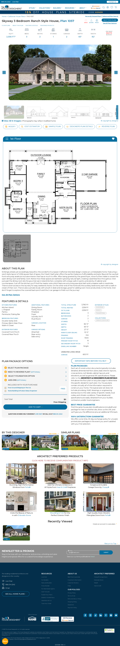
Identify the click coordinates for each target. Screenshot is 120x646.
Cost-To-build (45, 591)
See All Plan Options (11, 295)
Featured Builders (46, 583)
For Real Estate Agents (48, 588)
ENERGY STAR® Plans (47, 597)
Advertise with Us (46, 600)
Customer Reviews (73, 583)
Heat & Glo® (97, 586)
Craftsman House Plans (16, 16)
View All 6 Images (11, 121)
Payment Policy (72, 607)
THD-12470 (6, 449)
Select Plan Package (16, 367)
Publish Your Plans (46, 594)
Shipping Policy (72, 601)
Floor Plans (6, 25)
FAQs (69, 586)
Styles (32, 8)
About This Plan (18, 25)
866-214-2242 (5, 2)
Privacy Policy (72, 593)
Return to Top (111, 544)
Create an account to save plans (105, 524)
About (82, 8)
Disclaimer (71, 604)
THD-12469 (35, 449)
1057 (7, 539)
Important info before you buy (91, 361)
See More (54, 434)
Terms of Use (71, 596)
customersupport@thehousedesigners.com (25, 639)
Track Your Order (46, 603)
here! (93, 557)
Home (4, 16)
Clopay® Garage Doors (100, 577)
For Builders (44, 580)
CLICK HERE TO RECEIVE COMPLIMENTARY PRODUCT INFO (60, 460)
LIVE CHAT (38, 414)
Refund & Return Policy (74, 599)
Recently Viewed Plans (93, 16)
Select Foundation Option (19, 376)
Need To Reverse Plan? (22, 372)
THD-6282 (64, 449)
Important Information (74, 580)
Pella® (96, 583)
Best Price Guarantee (74, 577)
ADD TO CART (35, 407)
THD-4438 (94, 449)
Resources (70, 8)
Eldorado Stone (98, 580)
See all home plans (15, 594)
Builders (57, 8)
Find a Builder (45, 586)
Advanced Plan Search (110, 16)
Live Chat (15, 2)
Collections (45, 8)
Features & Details (32, 25)
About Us (72, 574)
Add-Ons (15, 380)
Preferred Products (47, 25)
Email (6, 588)
